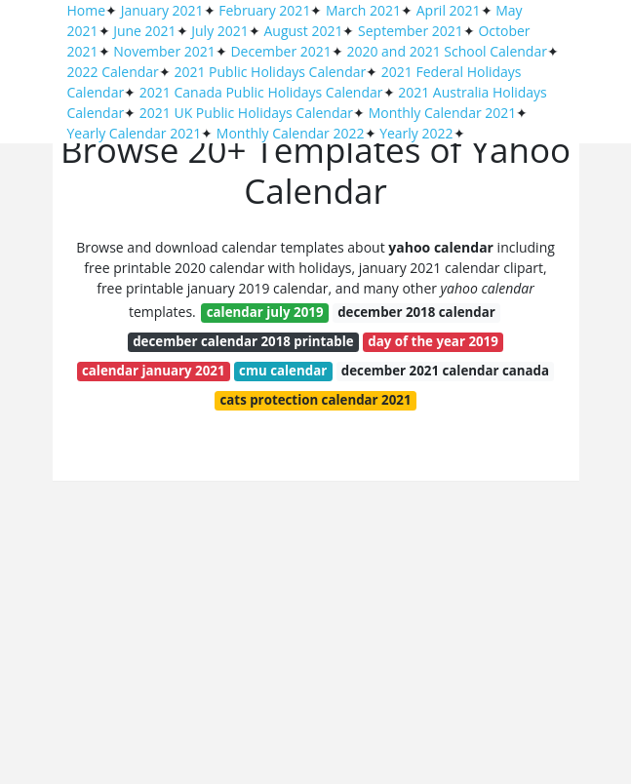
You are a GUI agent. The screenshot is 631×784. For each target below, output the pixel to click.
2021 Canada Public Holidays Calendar (261, 92)
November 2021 (164, 51)
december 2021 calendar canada (445, 370)
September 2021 (410, 30)
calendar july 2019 (265, 312)
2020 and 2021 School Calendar (446, 51)
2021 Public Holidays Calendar (270, 71)
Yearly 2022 (416, 133)
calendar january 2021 (153, 370)
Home (86, 10)
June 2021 (144, 30)
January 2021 (162, 10)
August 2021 (302, 30)
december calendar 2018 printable (243, 341)
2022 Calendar (113, 71)
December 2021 (280, 51)
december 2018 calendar (416, 312)
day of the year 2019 (432, 341)
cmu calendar (283, 370)
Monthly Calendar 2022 (291, 133)
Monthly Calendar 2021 (443, 112)
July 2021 (220, 30)
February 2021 (264, 10)
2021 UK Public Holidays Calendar (246, 112)
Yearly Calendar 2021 (134, 133)
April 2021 (448, 10)
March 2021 (363, 10)
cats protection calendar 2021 (316, 400)
